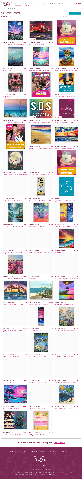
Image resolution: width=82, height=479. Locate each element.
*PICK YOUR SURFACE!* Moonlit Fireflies (38, 382)
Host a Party (35, 3)
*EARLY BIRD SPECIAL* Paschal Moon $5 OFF (13, 122)
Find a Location (17, 451)
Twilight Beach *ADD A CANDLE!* (36, 330)
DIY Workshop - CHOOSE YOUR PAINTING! (64, 122)
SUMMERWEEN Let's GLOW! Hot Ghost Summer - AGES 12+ (14, 331)
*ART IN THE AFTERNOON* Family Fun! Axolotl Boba (66, 278)
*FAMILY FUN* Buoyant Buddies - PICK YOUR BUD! (66, 382)
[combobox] (17, 17)
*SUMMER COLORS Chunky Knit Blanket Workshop (40, 252)
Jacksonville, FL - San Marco (23, 5)
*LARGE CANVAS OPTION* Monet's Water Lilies (39, 356)
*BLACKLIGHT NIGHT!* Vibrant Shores (11, 356)
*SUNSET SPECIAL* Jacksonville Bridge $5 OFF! (13, 304)
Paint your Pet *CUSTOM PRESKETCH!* (37, 408)
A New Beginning (7, 382)
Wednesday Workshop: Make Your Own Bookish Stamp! (65, 357)
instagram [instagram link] (44, 465)
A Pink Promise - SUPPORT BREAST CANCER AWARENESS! (13, 97)
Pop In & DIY (45, 3)
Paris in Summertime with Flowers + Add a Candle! (66, 330)
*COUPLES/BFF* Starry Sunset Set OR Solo (64, 148)
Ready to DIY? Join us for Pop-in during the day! (65, 96)
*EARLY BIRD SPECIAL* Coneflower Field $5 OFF (14, 44)
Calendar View (75, 13)
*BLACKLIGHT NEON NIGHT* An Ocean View (39, 70)
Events (27, 3)
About (53, 451)
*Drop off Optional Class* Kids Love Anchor (13, 434)
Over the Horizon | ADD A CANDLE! (11, 408)
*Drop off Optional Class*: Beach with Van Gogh (65, 408)
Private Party (37, 451)
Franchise (60, 3)
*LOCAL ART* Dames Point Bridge (36, 44)
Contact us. (59, 443)
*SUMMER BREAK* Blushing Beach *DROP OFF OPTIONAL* (39, 435)
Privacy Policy (33, 470)
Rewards (78, 3)
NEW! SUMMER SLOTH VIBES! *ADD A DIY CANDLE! (66, 70)
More (52, 3)
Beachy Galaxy (58, 252)
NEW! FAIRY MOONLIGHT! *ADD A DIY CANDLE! (13, 226)
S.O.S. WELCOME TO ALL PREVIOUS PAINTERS (39, 122)
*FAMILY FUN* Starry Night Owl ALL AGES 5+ (39, 226)
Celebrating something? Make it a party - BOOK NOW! (65, 201)
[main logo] (6, 1)
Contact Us (50, 470)
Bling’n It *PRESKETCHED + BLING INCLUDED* (13, 200)
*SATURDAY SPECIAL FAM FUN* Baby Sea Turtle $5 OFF (40, 149)
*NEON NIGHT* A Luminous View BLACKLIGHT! (65, 304)
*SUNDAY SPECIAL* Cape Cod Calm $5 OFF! (39, 304)
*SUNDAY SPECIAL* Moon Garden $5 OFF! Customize (15, 174)
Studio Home (19, 3)
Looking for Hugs (7, 70)
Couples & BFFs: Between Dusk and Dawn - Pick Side (67, 226)
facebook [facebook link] (38, 465)
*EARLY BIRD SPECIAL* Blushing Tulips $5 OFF (13, 278)
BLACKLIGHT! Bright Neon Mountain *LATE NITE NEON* (14, 253)
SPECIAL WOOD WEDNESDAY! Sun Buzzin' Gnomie (40, 200)
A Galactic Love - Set (33, 278)
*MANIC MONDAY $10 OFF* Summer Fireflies (39, 174)
